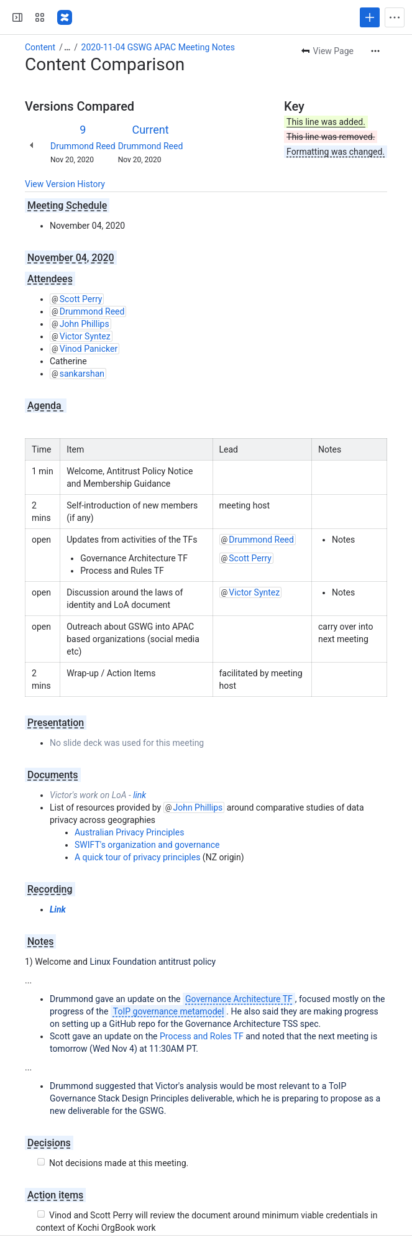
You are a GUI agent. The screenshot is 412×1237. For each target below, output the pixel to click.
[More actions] (375, 51)
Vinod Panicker (88, 349)
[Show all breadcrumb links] (67, 47)
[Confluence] (65, 17)
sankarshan (82, 374)
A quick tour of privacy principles (137, 857)
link (139, 795)
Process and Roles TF (202, 1036)
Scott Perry (81, 299)
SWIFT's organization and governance (147, 845)
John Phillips (84, 324)
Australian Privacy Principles (129, 832)
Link (58, 909)
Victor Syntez (85, 336)
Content (40, 47)
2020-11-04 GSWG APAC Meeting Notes (158, 47)
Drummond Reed (83, 146)
